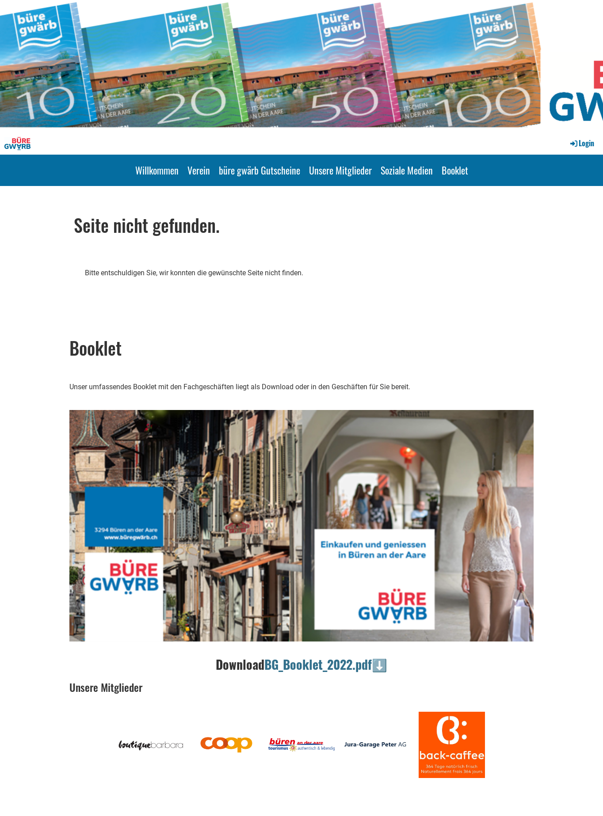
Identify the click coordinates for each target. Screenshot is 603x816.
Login (581, 143)
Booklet (455, 170)
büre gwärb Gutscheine (259, 170)
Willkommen (157, 170)
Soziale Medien (407, 170)
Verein (198, 170)
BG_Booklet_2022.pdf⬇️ (325, 664)
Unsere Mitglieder (340, 170)
